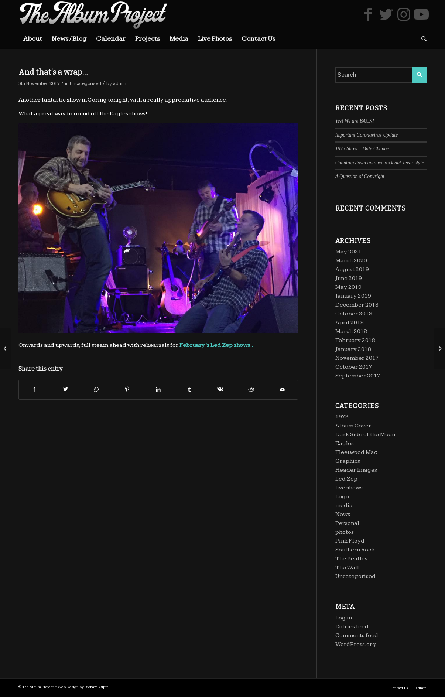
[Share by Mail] (282, 389)
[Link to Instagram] (404, 14)
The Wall (347, 567)
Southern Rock (354, 549)
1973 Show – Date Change (362, 148)
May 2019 (348, 287)
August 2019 (352, 269)
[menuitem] (32, 39)
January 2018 (353, 349)
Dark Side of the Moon (365, 434)
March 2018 (351, 331)
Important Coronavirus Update (366, 135)
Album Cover (353, 425)
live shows (349, 487)
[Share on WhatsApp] (96, 389)
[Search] (422, 39)
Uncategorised (85, 83)
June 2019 (348, 278)
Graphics (347, 461)
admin (119, 83)
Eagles (344, 443)
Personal (347, 523)
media (344, 505)
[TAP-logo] (93, 15)
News (342, 514)
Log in (343, 617)
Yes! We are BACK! (354, 121)
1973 (342, 416)
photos (344, 532)
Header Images (356, 470)
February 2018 (355, 340)
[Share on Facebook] (34, 389)
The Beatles (351, 558)
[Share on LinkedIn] (158, 389)
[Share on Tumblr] (189, 389)
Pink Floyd (349, 540)
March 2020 (351, 260)
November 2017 (357, 358)
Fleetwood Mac (356, 452)
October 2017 (353, 366)
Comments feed (356, 635)
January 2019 (353, 296)
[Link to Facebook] (368, 14)
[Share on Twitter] (65, 389)
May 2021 (348, 251)
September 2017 (357, 375)
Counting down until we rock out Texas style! (380, 162)
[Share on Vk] (220, 389)
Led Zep (221, 345)
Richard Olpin (97, 686)
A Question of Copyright (359, 176)
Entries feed (352, 626)
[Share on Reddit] (251, 389)
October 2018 (353, 313)
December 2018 (357, 304)
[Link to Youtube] (421, 14)
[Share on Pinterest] (127, 389)
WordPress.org (355, 644)
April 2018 (349, 322)
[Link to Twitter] (386, 14)
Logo (342, 496)
